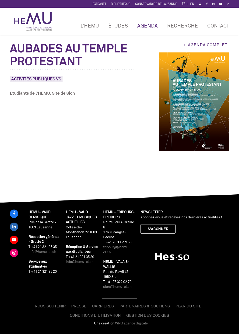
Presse (79, 305)
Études (118, 25)
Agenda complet (207, 44)
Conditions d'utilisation (95, 315)
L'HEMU (90, 25)
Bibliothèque (120, 4)
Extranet (99, 4)
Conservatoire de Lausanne (156, 4)
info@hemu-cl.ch (42, 251)
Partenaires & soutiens (145, 305)
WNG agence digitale (131, 323)
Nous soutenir (50, 305)
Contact (218, 25)
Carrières (103, 305)
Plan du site (188, 305)
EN (192, 4)
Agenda (147, 25)
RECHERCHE (182, 25)
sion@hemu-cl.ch (117, 286)
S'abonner (158, 229)
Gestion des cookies (147, 315)
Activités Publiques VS (36, 78)
